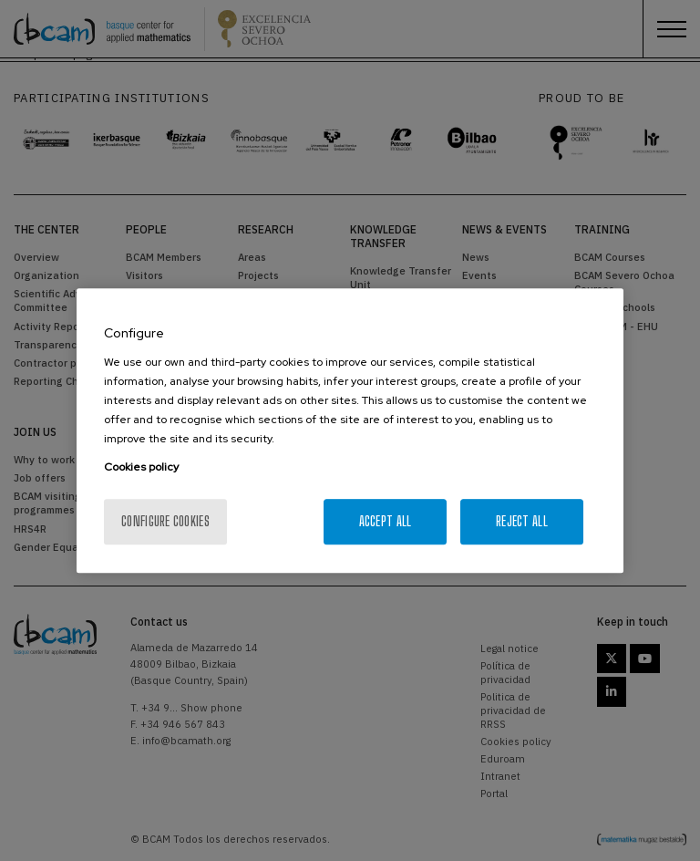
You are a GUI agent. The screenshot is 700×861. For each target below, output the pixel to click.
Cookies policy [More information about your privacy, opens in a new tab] (141, 467)
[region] (350, 430)
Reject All (522, 521)
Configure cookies (165, 521)
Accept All (385, 521)
